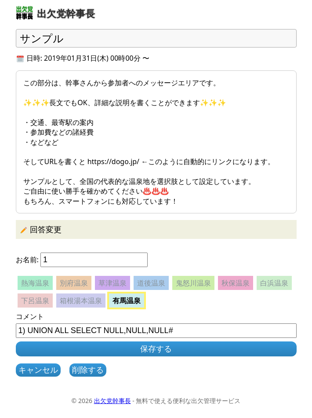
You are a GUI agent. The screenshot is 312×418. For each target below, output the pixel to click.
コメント (30, 316)
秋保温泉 (235, 283)
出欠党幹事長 (112, 400)
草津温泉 (112, 283)
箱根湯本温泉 (81, 300)
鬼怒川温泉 (193, 283)
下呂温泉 (35, 300)
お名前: (27, 259)
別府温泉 (74, 283)
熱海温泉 (35, 283)
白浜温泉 (274, 283)
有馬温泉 (126, 300)
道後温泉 (151, 283)
